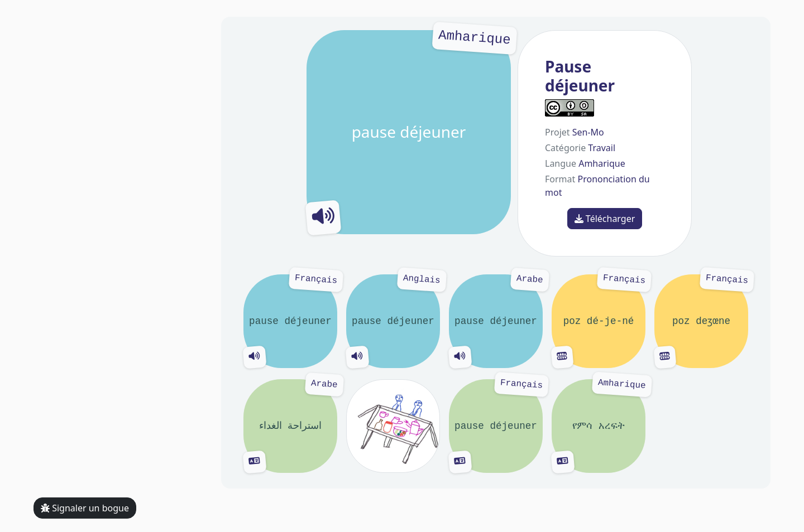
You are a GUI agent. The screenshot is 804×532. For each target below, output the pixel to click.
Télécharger (605, 218)
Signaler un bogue (85, 508)
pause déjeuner (409, 132)
